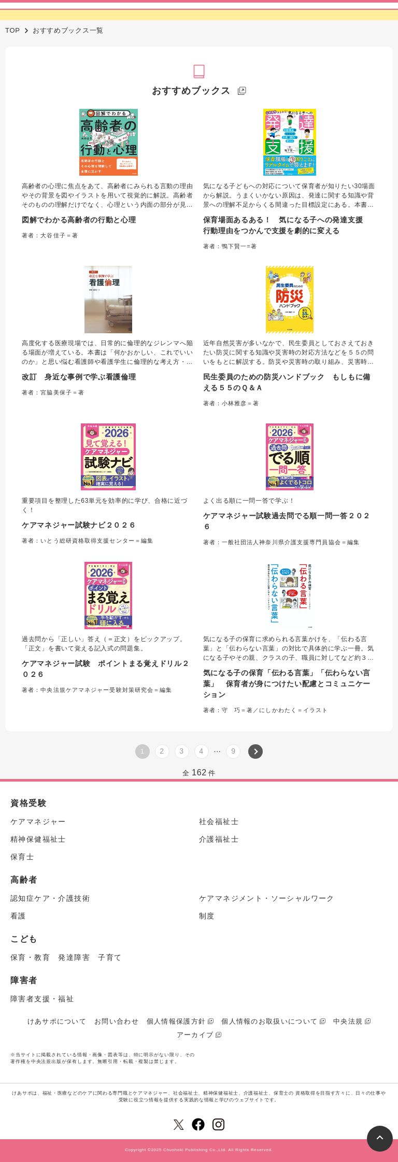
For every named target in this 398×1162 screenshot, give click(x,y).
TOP (12, 30)
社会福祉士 (219, 821)
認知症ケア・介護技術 (50, 898)
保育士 (22, 857)
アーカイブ (195, 1035)
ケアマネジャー (38, 821)
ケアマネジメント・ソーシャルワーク (267, 898)
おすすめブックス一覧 (68, 30)
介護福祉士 (219, 839)
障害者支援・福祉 (42, 999)
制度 (207, 916)
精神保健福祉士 (38, 839)
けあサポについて (57, 1021)
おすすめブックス (191, 91)
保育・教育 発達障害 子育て (66, 957)
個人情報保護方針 (176, 1021)
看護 (18, 916)
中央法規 (348, 1021)
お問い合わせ (116, 1021)
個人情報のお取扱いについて (269, 1021)
